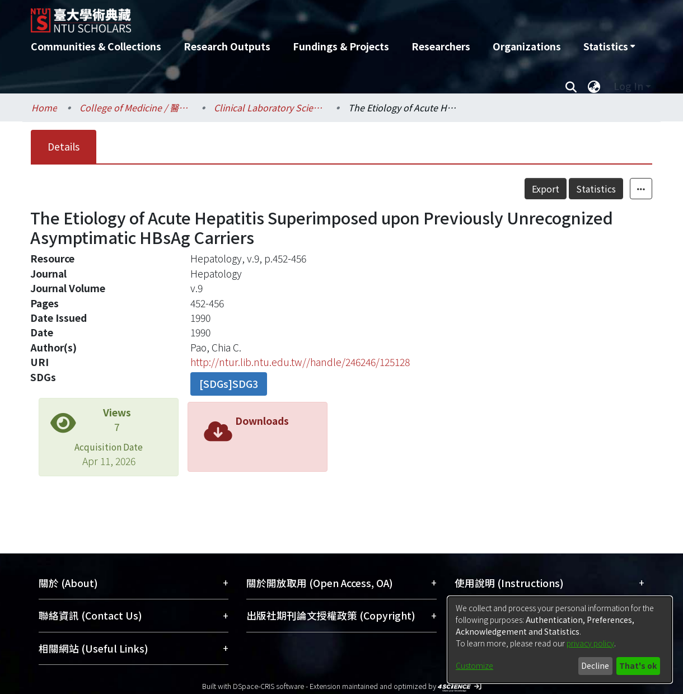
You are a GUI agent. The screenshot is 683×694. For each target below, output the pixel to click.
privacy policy (590, 643)
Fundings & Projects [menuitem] (341, 46)
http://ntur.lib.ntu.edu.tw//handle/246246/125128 (300, 362)
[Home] (281, 16)
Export (545, 188)
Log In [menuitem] (628, 86)
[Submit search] (571, 86)
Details (63, 146)
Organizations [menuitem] (527, 46)
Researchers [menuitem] (440, 46)
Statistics (596, 188)
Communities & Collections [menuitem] (96, 46)
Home (44, 107)
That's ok (638, 665)
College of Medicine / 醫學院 (135, 107)
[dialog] (560, 640)
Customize (474, 665)
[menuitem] (609, 46)
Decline (595, 665)
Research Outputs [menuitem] (227, 46)
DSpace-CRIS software (268, 686)
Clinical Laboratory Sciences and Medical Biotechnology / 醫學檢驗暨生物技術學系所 (270, 107)
